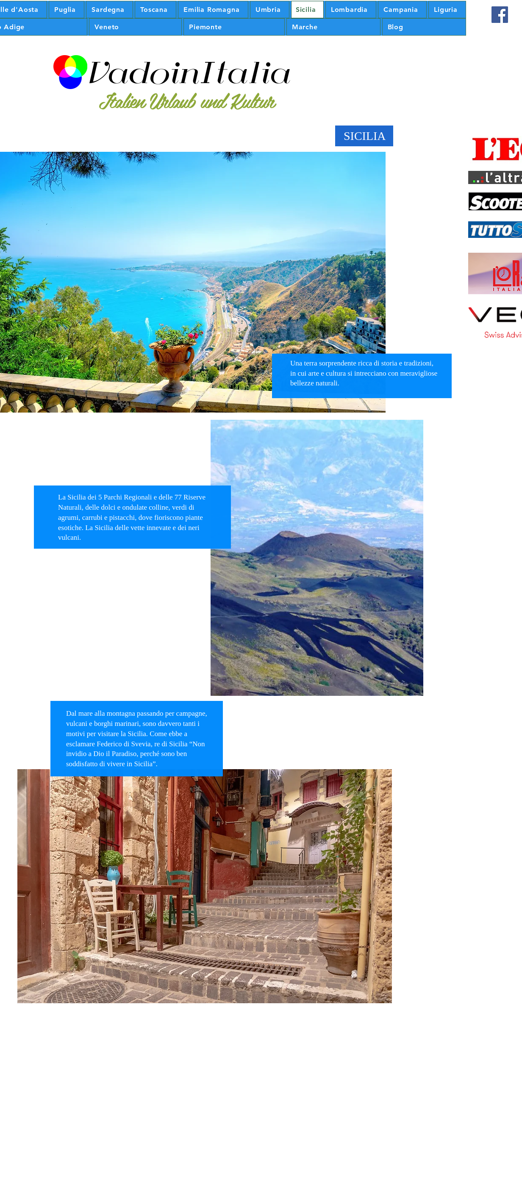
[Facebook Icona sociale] (499, 14)
